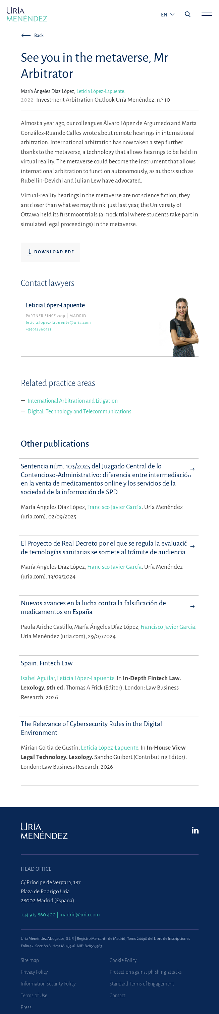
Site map (30, 960)
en (164, 14)
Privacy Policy (34, 972)
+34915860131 (38, 329)
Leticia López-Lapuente (100, 91)
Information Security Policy (48, 983)
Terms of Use (34, 995)
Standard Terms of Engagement (142, 983)
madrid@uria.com (79, 914)
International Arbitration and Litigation (73, 401)
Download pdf (50, 252)
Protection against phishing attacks (146, 972)
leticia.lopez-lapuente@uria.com (58, 322)
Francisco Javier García (114, 507)
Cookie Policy (123, 960)
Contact (117, 995)
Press (26, 1007)
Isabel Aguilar (38, 678)
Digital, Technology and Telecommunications (79, 412)
